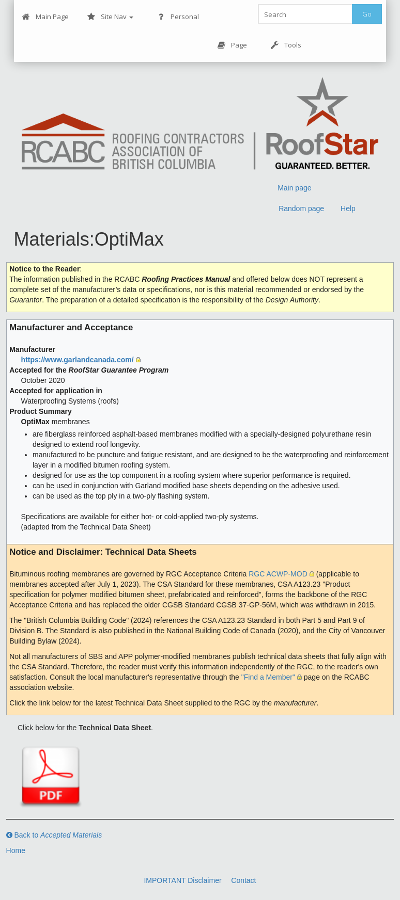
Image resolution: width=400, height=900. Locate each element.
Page (232, 45)
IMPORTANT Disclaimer (182, 880)
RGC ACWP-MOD (278, 574)
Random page (301, 208)
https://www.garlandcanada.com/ (77, 360)
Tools (286, 45)
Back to (54, 835)
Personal (178, 17)
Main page (294, 188)
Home (15, 850)
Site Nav (110, 17)
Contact (243, 880)
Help (348, 208)
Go (367, 14)
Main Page (45, 17)
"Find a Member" (268, 677)
